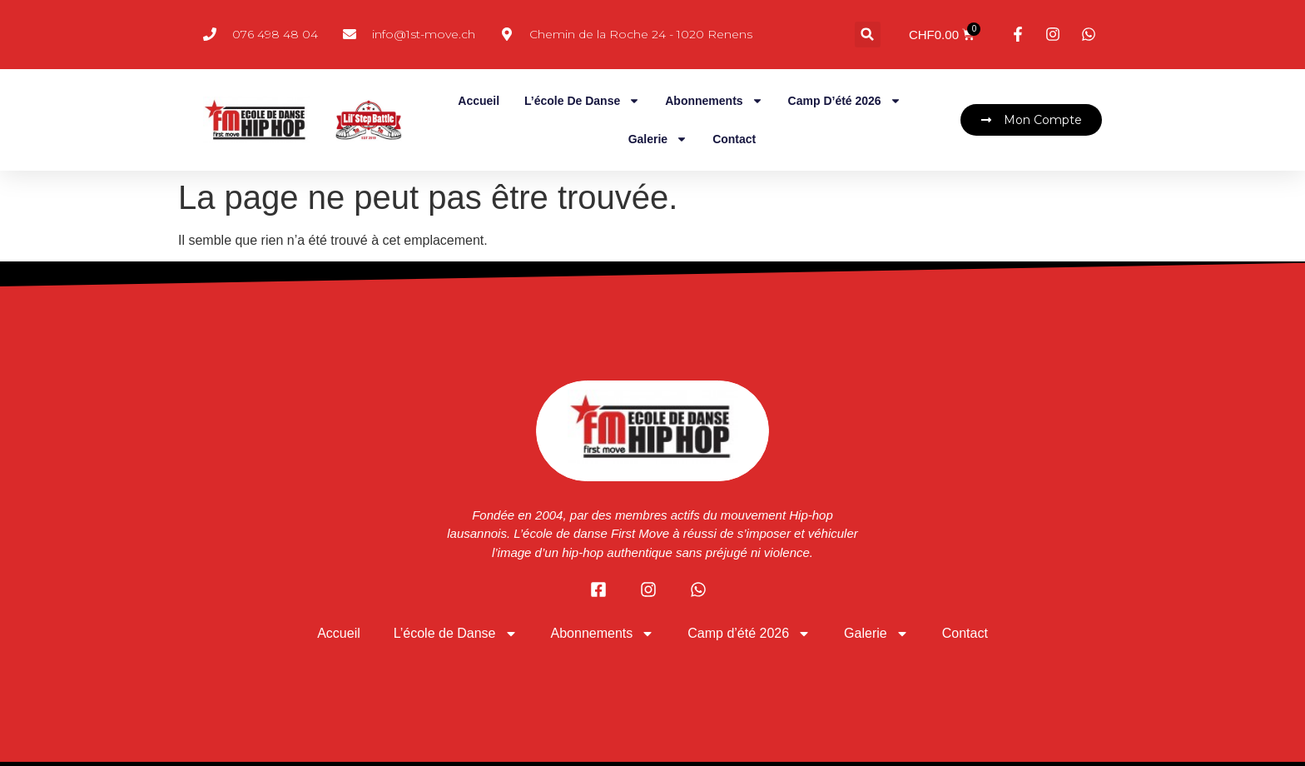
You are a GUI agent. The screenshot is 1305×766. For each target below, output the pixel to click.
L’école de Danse (582, 101)
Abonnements (713, 101)
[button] (868, 34)
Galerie (657, 139)
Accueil (478, 100)
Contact (734, 139)
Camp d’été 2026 (844, 101)
